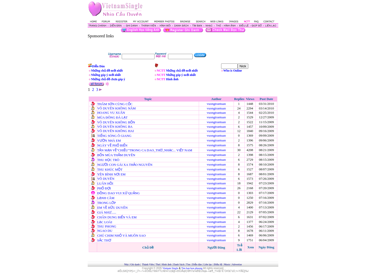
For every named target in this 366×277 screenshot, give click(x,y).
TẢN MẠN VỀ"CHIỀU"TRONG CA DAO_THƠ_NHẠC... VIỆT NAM (144, 150)
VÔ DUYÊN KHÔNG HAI (115, 131)
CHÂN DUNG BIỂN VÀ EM (116, 217)
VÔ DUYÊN (105, 179)
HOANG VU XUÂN (111, 113)
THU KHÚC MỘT (109, 169)
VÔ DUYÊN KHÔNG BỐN (116, 122)
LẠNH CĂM (105, 198)
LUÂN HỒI (105, 183)
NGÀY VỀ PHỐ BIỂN (112, 145)
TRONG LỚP (106, 203)
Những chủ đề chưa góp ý (108, 79)
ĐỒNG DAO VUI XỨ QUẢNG (118, 193)
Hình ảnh (172, 79)
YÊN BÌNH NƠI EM (111, 174)
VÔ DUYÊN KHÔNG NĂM (116, 108)
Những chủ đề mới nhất (107, 70)
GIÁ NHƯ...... (106, 212)
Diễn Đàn (98, 66)
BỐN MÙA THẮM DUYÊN (116, 155)
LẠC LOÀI (104, 222)
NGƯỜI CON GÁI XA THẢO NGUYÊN (124, 165)
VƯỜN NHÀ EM (109, 140)
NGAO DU (104, 231)
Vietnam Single (170, 268)
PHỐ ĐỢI (104, 188)
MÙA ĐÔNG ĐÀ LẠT (112, 117)
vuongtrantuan (216, 104)
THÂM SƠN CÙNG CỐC (114, 104)
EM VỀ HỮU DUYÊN (112, 207)
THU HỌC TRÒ (108, 160)
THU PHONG (106, 226)
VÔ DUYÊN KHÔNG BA (114, 126)
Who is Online (232, 70)
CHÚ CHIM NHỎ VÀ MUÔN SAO (121, 235)
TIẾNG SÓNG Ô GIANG (114, 136)
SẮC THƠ (104, 240)
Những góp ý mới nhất (106, 75)
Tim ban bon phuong (191, 268)
